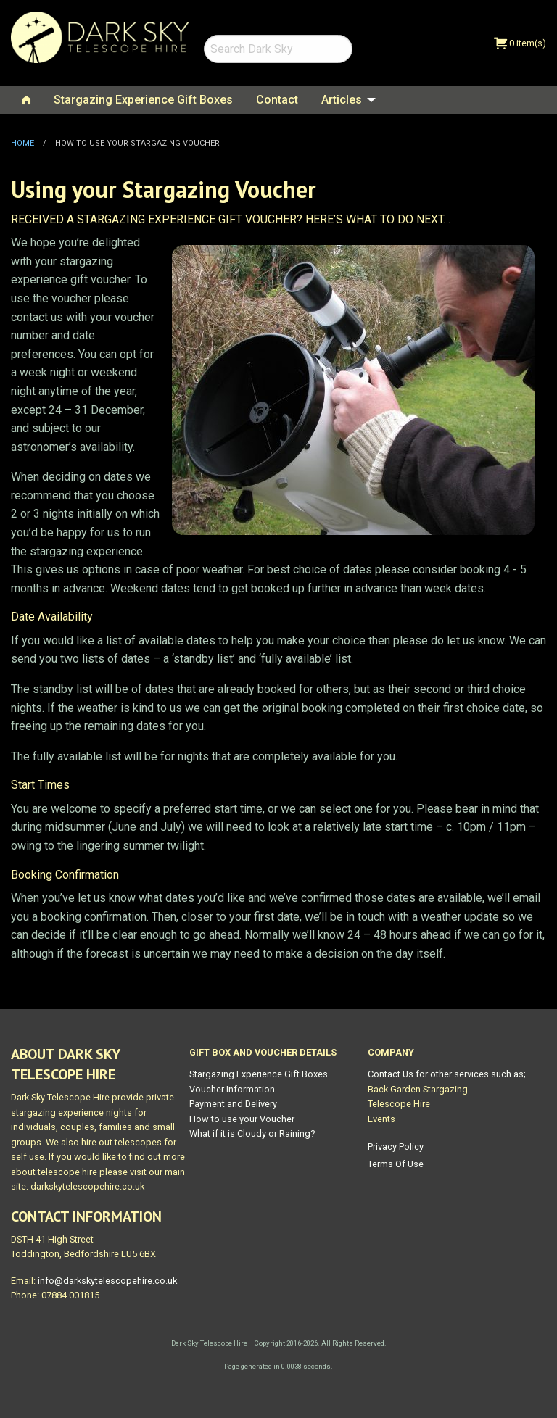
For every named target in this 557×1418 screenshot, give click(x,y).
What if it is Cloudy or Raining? (252, 1133)
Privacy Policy (396, 1146)
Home (22, 143)
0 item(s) (520, 43)
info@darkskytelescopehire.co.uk (107, 1280)
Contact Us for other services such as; (447, 1074)
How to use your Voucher (241, 1119)
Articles (341, 100)
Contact (277, 100)
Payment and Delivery (233, 1103)
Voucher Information (232, 1089)
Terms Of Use (396, 1163)
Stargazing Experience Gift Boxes (143, 100)
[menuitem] (26, 100)
